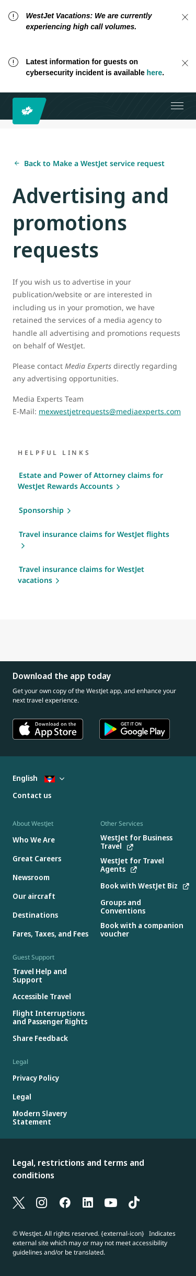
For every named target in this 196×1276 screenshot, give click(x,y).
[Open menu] (177, 106)
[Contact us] (32, 795)
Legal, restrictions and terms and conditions (78, 1169)
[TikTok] (134, 1202)
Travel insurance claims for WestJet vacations (81, 574)
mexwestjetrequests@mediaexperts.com (110, 411)
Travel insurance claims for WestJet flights (94, 534)
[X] (19, 1202)
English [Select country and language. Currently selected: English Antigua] (38, 778)
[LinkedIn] (88, 1202)
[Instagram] (42, 1202)
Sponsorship (41, 510)
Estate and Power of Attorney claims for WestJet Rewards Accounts (90, 480)
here (155, 72)
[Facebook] (65, 1202)
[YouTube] (111, 1202)
